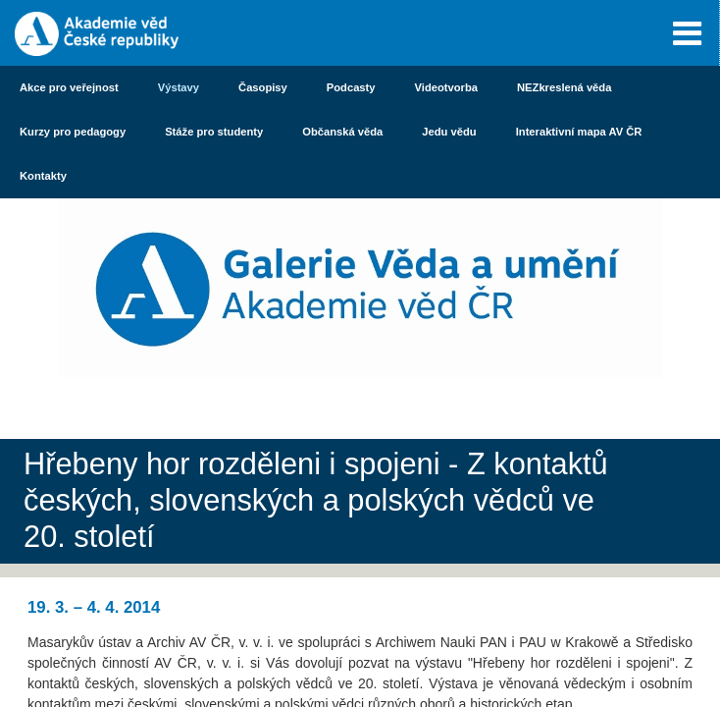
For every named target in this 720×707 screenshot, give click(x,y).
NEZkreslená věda (564, 87)
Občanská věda (342, 131)
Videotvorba (446, 87)
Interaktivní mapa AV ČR (579, 131)
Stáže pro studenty (214, 131)
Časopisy (262, 87)
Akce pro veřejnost (69, 87)
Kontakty (43, 176)
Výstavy (178, 87)
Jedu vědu (449, 131)
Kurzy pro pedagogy (73, 131)
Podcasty (351, 87)
